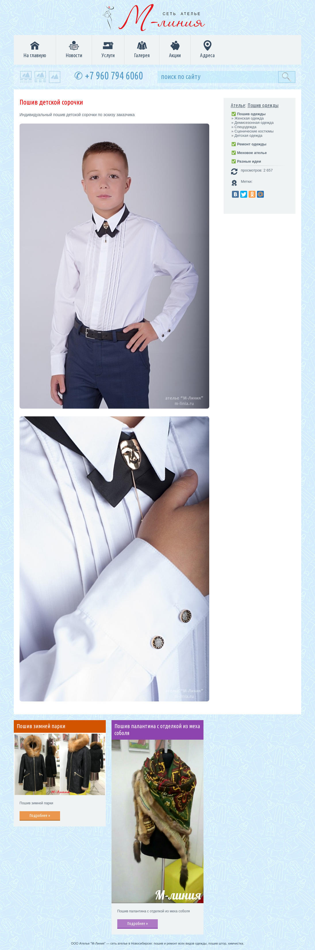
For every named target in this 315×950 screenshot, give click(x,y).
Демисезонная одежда (254, 122)
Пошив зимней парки (41, 726)
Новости (74, 49)
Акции (175, 49)
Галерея (142, 49)
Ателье (238, 105)
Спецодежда (245, 127)
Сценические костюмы (254, 131)
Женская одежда (249, 118)
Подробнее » (40, 815)
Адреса (207, 49)
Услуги (108, 49)
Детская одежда (248, 135)
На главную (34, 49)
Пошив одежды (262, 105)
